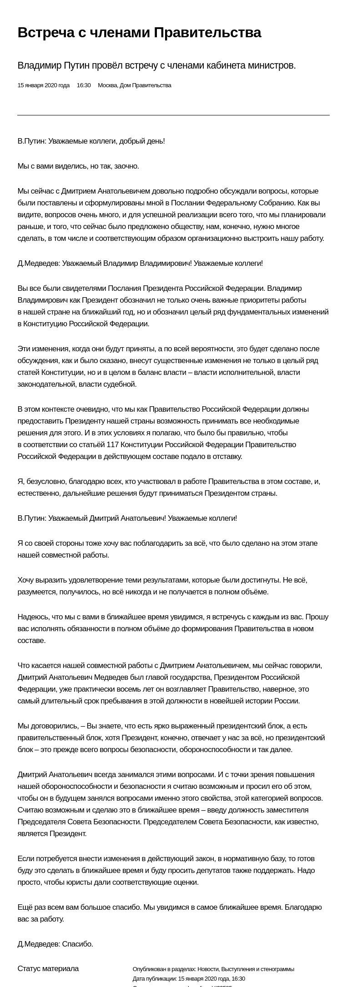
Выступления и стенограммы (257, 969)
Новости (207, 969)
